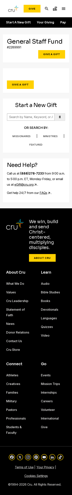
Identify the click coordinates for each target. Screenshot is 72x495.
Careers (47, 401)
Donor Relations (17, 332)
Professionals (16, 418)
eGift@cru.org (24, 184)
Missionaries (21, 136)
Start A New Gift (18, 22)
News (10, 324)
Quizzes (47, 327)
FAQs (43, 193)
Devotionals (49, 309)
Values (11, 292)
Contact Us (14, 341)
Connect (14, 364)
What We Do (15, 284)
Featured (36, 144)
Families (12, 392)
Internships (49, 392)
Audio (45, 284)
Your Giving (45, 22)
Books (45, 301)
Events (45, 375)
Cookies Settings (36, 476)
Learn (46, 272)
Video (45, 335)
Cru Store (13, 350)
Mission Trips (50, 384)
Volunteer (48, 410)
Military (11, 401)
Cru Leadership (17, 301)
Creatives (13, 384)
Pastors (11, 410)
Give (32, 8)
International (50, 418)
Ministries (50, 136)
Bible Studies (50, 292)
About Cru (42, 257)
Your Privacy (45, 467)
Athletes (12, 375)
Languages (49, 318)
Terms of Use (24, 467)
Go (43, 364)
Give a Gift (51, 54)
